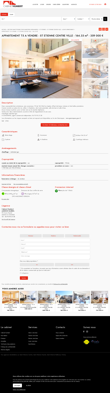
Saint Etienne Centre (26, 355)
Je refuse (28, 385)
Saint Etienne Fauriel (39, 355)
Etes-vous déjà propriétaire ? (29, 261)
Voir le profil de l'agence (8, 219)
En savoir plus (5, 199)
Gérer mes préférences (19, 389)
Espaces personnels (105, 4)
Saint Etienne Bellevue (54, 355)
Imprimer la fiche (6, 184)
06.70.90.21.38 (10, 217)
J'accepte (17, 385)
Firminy (64, 355)
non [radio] (72, 264)
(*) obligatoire (24, 273)
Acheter (4, 14)
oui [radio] (37, 264)
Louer (11, 14)
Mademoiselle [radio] (77, 236)
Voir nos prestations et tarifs (20, 184)
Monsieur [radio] (30, 236)
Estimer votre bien (95, 4)
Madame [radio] (53, 236)
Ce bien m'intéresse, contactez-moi (55, 125)
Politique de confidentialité (60, 284)
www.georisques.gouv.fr (73, 118)
